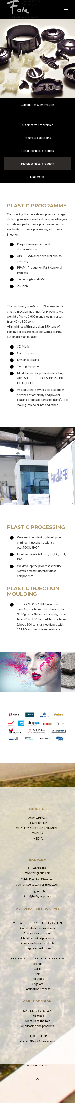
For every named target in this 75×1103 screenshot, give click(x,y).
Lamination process (37, 989)
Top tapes (37, 978)
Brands (37, 963)
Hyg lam (37, 984)
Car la (37, 968)
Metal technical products (37, 150)
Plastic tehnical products (37, 163)
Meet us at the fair (37, 1021)
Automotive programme (37, 124)
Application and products (37, 1026)
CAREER (37, 833)
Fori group (41, 1065)
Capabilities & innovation (37, 104)
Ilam (37, 974)
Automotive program (37, 933)
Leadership (37, 176)
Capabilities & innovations (37, 928)
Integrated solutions (37, 137)
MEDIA (38, 838)
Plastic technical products (37, 943)
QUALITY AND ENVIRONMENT (37, 828)
